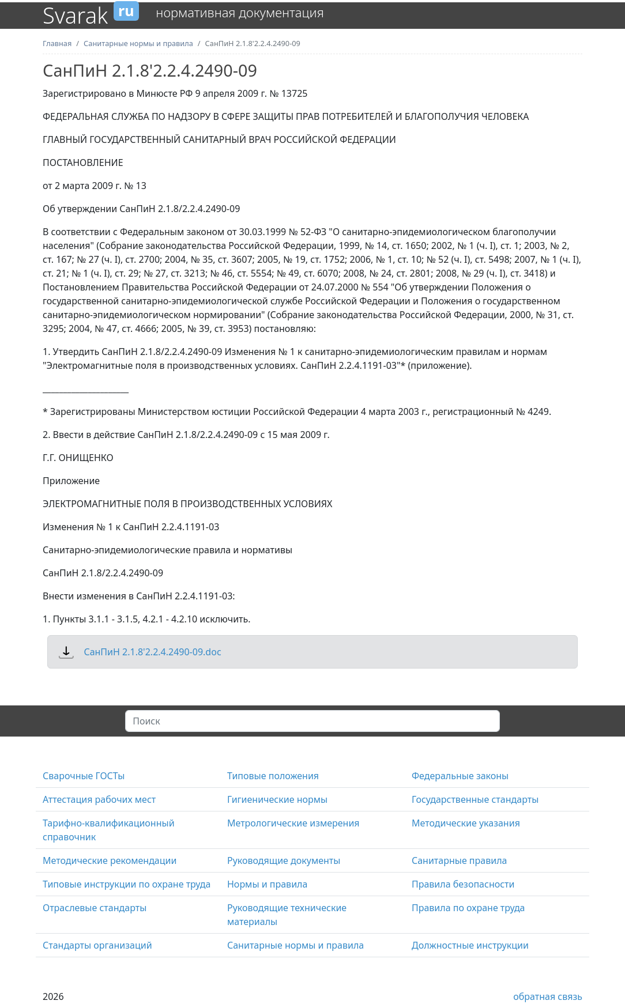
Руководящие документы (283, 860)
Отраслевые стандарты (94, 907)
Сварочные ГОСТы (84, 775)
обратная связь (547, 996)
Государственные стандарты (475, 799)
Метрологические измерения (293, 823)
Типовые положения (273, 775)
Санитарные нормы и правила (295, 945)
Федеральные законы (460, 775)
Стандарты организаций (97, 945)
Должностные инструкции (470, 945)
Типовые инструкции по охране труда (126, 884)
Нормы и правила (267, 884)
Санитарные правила (459, 860)
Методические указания (466, 823)
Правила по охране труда (468, 907)
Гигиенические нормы (277, 799)
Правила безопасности (463, 884)
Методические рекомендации (109, 860)
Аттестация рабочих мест (99, 799)
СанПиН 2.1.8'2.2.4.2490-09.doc (152, 651)
